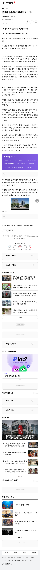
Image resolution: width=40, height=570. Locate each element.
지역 (7, 8)
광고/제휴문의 (11, 557)
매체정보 (30, 560)
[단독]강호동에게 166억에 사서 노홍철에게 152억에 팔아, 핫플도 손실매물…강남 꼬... (20, 163)
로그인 (6, 553)
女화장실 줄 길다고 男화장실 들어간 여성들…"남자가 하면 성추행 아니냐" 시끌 (24, 278)
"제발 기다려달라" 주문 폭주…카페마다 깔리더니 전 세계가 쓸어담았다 (25, 311)
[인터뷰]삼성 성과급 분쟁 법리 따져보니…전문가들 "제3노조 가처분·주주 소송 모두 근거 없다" (15, 472)
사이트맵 (34, 553)
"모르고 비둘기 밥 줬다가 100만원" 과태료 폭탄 (26, 523)
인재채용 (19, 557)
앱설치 (15, 553)
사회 (3, 8)
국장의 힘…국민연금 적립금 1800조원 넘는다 (26, 514)
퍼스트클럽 (25, 557)
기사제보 (4, 560)
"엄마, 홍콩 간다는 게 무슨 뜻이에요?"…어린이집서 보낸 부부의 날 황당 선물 (25, 286)
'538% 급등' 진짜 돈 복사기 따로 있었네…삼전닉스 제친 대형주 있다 (25, 303)
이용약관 (24, 560)
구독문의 (32, 557)
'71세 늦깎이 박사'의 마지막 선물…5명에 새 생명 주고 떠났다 (18, 167)
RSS (9, 560)
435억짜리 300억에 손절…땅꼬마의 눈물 (25, 532)
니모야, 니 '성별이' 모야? (22, 505)
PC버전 (24, 553)
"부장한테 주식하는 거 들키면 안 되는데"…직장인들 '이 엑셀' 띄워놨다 (20, 160)
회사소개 (4, 557)
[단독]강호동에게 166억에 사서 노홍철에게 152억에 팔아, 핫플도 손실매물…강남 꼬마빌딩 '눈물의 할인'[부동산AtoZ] (25, 295)
